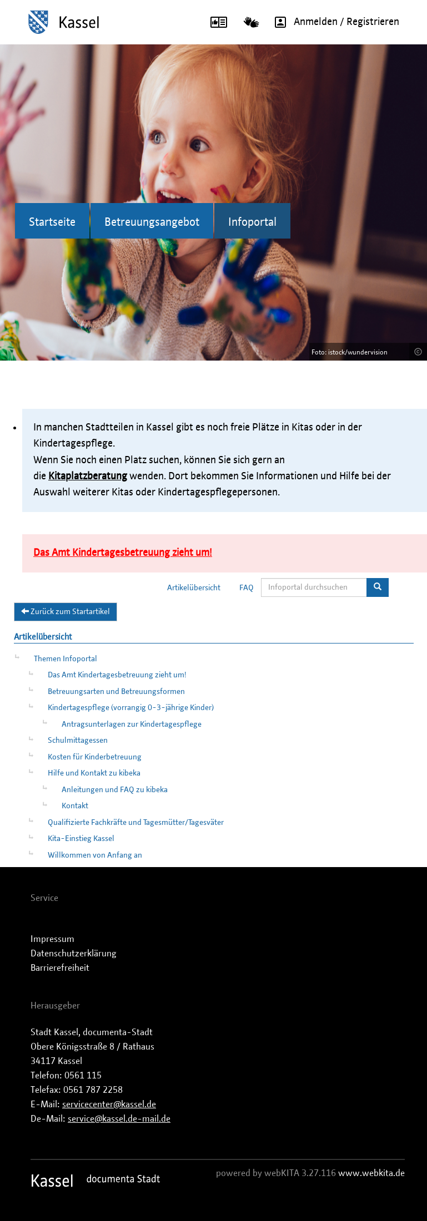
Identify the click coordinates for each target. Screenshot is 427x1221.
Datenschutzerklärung (74, 953)
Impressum (52, 939)
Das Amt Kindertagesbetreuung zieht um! (117, 675)
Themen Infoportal (65, 659)
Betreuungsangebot (151, 222)
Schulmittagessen (78, 740)
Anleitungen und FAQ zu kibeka (115, 790)
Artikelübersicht (193, 588)
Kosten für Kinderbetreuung (95, 757)
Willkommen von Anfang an (95, 855)
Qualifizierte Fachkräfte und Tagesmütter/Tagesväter (136, 823)
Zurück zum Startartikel (65, 611)
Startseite (52, 222)
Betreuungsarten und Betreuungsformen (116, 692)
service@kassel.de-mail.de (119, 1118)
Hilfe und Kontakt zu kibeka (94, 773)
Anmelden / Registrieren (333, 22)
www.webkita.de (371, 1173)
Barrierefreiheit (60, 968)
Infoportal (252, 222)
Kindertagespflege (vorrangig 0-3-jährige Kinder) (131, 708)
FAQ (246, 588)
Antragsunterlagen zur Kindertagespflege (132, 724)
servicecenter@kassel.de (109, 1104)
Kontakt (75, 806)
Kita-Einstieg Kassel (81, 839)
